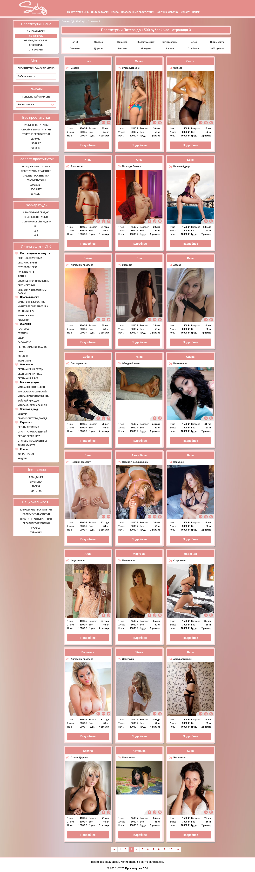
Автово (177, 265)
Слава (139, 61)
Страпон (23, 333)
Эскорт (185, 12)
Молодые (146, 48)
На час (193, 42)
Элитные (122, 48)
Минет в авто (26, 315)
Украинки (36, 532)
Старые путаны (36, 180)
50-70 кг (36, 143)
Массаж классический (32, 391)
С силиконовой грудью (36, 221)
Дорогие (98, 48)
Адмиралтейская (182, 659)
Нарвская (178, 462)
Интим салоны (169, 42)
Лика (87, 61)
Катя (190, 159)
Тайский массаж (28, 400)
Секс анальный (27, 262)
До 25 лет (36, 185)
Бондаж (23, 356)
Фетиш (22, 276)
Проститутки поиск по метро (36, 68)
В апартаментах (145, 42)
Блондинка (36, 477)
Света (190, 61)
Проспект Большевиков (135, 462)
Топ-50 (75, 42)
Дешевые (75, 48)
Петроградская (79, 363)
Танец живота (26, 445)
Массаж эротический (31, 387)
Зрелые (169, 48)
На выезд (122, 42)
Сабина (88, 356)
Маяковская (128, 757)
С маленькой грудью (36, 212)
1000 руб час (217, 48)
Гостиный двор (181, 166)
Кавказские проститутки (36, 509)
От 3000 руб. (36, 45)
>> (177, 849)
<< (114, 849)
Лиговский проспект (82, 265)
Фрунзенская (78, 560)
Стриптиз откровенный (32, 431)
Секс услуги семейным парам (32, 292)
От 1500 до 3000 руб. (36, 40)
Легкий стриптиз (28, 427)
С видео (98, 42)
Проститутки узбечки (36, 523)
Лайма (88, 258)
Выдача (22, 414)
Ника (139, 356)
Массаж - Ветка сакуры (32, 405)
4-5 (36, 235)
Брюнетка (36, 482)
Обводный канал (131, 363)
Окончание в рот (28, 378)
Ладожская (77, 166)
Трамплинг (24, 360)
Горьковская (180, 363)
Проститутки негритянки (36, 519)
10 (170, 849)
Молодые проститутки (36, 166)
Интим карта (217, 42)
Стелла (88, 750)
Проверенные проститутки (137, 12)
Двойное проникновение (33, 281)
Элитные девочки (168, 12)
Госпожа (23, 328)
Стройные (193, 48)
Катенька (139, 750)
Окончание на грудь (30, 369)
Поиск (196, 12)
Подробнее (87, 145)
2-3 (36, 230)
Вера (190, 652)
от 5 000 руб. (36, 49)
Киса (139, 159)
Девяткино (128, 659)
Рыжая (36, 486)
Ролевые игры (26, 271)
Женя (139, 652)
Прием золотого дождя (32, 418)
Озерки (75, 68)
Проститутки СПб (78, 12)
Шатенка (36, 491)
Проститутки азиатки (36, 514)
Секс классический (30, 258)
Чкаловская (128, 560)
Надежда (190, 553)
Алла (87, 553)
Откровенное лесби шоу (32, 441)
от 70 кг (36, 148)
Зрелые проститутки (36, 175)
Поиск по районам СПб (36, 96)
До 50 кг (36, 138)
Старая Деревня (131, 68)
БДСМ (21, 338)
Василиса (87, 652)
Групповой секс (27, 267)
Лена (87, 455)
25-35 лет (36, 189)
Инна (87, 159)
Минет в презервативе (31, 302)
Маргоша (139, 553)
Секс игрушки (26, 285)
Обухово (177, 68)
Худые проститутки (36, 125)
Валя (190, 455)
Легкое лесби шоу (29, 436)
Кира (190, 750)
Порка (21, 351)
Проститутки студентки (36, 171)
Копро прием (26, 454)
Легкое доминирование (32, 347)
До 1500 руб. (36, 36)
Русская (36, 528)
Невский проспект (81, 462)
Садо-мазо (24, 342)
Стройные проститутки (36, 129)
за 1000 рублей (36, 31)
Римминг (23, 320)
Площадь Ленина (131, 166)
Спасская (127, 265)
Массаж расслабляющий (33, 396)
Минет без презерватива (33, 306)
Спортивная (179, 560)
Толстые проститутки (36, 134)
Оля (139, 258)
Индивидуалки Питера (105, 12)
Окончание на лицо (30, 374)
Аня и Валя (139, 455)
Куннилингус (26, 311)
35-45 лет (36, 194)
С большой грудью (36, 217)
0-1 (36, 226)
